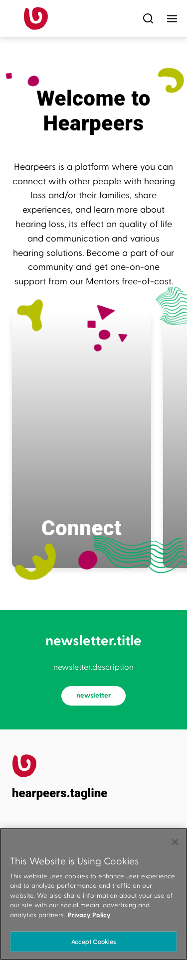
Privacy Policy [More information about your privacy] (89, 915)
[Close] (175, 842)
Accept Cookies (93, 941)
